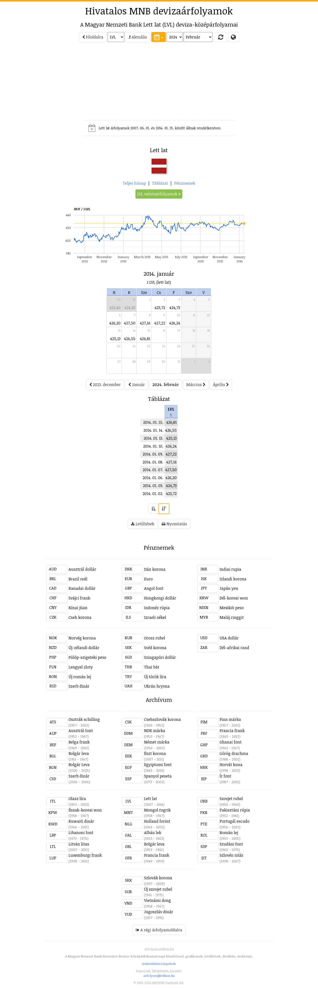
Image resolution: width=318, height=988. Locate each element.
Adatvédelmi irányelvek (159, 963)
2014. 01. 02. (153, 493)
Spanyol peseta (158, 776)
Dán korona (154, 569)
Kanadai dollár (82, 588)
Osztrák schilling (84, 719)
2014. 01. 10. (153, 446)
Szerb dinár (79, 686)
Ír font (225, 776)
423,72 (160, 307)
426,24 (174, 323)
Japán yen (229, 588)
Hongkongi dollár (160, 598)
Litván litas (79, 844)
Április (221, 384)
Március (195, 384)
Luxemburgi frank (85, 855)
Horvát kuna (231, 764)
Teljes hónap (134, 183)
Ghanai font (230, 742)
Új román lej (80, 676)
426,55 (129, 338)
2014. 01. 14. (153, 430)
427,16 (145, 323)
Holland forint (157, 821)
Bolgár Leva (79, 764)
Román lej (229, 832)
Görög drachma (234, 753)
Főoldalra (92, 37)
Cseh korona (80, 617)
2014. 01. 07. (153, 469)
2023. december (105, 384)
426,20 (114, 323)
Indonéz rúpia (157, 607)
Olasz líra (77, 798)
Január (136, 384)
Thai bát (151, 667)
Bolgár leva (79, 753)
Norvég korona (82, 638)
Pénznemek (184, 183)
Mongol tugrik (157, 810)
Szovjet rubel (231, 798)
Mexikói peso (232, 607)
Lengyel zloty (81, 667)
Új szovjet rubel (158, 889)
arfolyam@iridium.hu (159, 975)
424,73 (174, 307)
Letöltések (142, 524)
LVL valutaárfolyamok (159, 194)
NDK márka (154, 730)
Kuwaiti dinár (81, 821)
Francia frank (232, 730)
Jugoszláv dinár (158, 912)
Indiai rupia (230, 569)
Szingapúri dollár (160, 657)
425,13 (115, 338)
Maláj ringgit (232, 617)
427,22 (159, 323)
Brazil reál (78, 579)
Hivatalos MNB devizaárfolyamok (159, 10)
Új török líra (155, 676)
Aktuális (137, 37)
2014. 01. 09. (153, 454)
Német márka (156, 742)
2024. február (165, 384)
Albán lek (152, 832)
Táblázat (160, 183)
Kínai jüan (78, 607)
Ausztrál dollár (82, 569)
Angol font (153, 588)
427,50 (129, 323)
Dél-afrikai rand (234, 647)
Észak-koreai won (85, 810)
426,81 (145, 338)
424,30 (129, 307)
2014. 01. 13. (153, 438)
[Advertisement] (24, 83)
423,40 (115, 307)
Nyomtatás (174, 524)
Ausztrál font (81, 730)
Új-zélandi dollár (84, 647)
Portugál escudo (234, 821)
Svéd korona (155, 647)
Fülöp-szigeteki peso (87, 657)
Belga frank (79, 742)
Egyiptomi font (158, 764)
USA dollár (229, 638)
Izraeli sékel (155, 617)
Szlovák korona (158, 878)
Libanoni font (81, 832)
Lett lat (150, 798)
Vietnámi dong (157, 900)
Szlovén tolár (231, 855)
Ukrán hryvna (157, 686)
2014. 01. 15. (153, 422)
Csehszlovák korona (162, 719)
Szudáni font (231, 844)
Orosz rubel (154, 638)
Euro (148, 579)
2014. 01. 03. (153, 485)
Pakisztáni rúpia (235, 810)
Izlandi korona (233, 579)
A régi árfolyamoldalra (159, 930)
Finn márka (230, 719)
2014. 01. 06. (153, 477)
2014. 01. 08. (153, 462)
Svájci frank (79, 598)
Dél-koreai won (234, 598)
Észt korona (155, 753)
